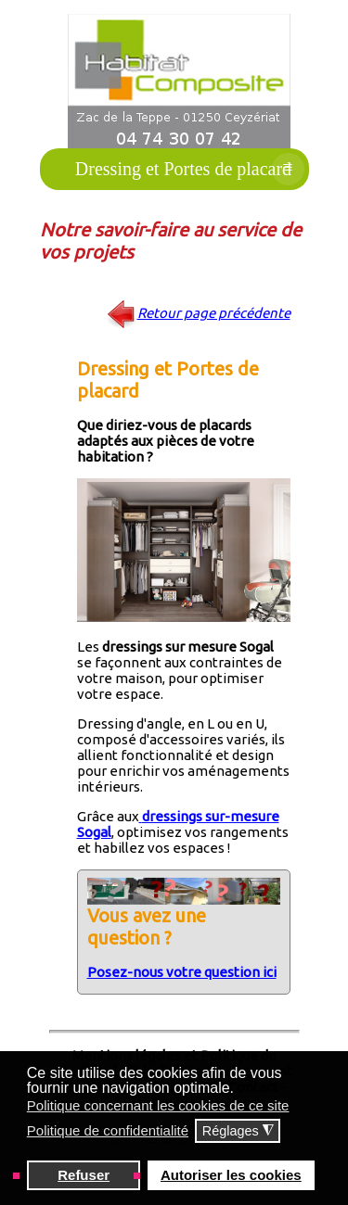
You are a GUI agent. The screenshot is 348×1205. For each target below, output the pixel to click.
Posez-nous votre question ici (182, 972)
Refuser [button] (84, 1175)
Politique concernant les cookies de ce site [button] (158, 1105)
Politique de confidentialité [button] (107, 1130)
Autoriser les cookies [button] (231, 1175)
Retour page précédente (213, 313)
